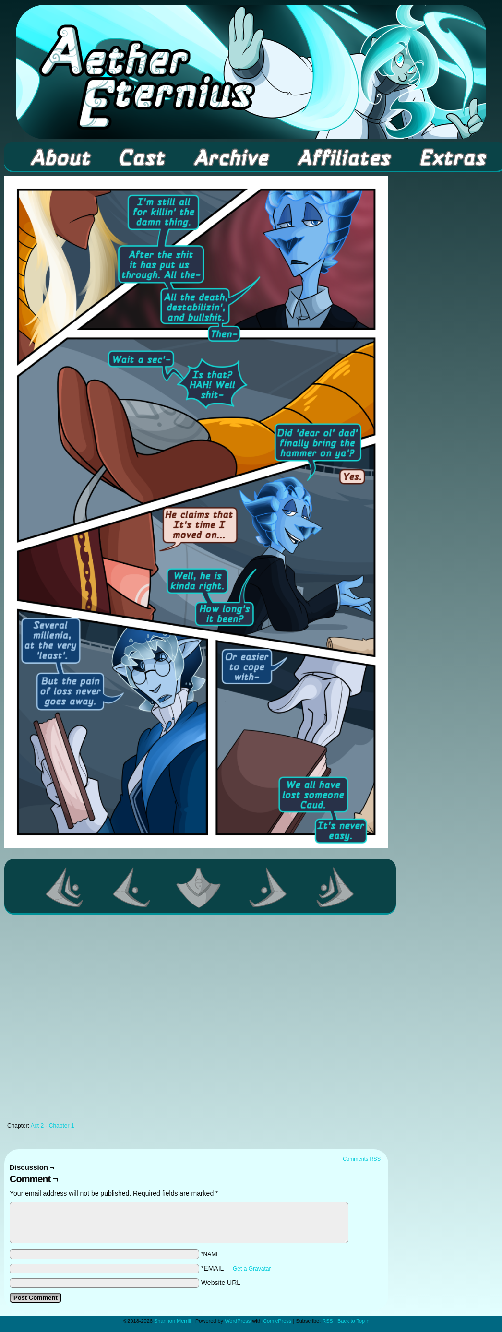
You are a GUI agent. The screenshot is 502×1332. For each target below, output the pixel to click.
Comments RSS (362, 1159)
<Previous (132, 887)
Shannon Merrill (172, 1321)
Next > (268, 887)
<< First (65, 887)
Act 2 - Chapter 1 (52, 1125)
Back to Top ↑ (353, 1321)
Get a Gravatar (252, 1268)
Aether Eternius (251, 72)
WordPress (238, 1321)
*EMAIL (236, 1268)
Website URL (220, 1282)
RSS (327, 1321)
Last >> (335, 887)
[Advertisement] (94, 1021)
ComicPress (277, 1321)
